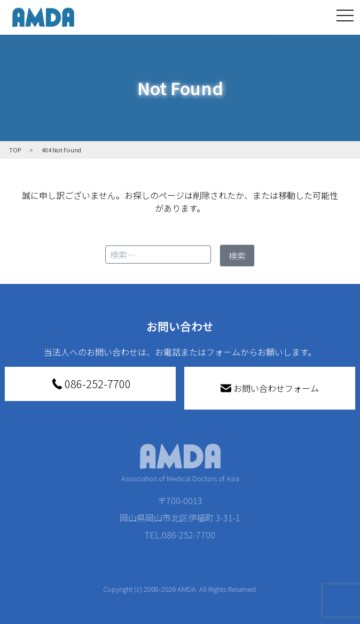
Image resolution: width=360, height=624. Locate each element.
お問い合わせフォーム (270, 388)
